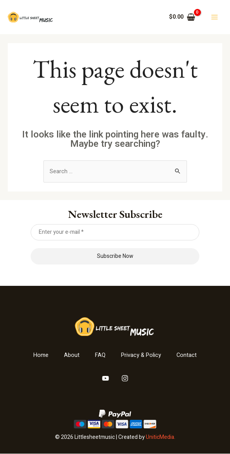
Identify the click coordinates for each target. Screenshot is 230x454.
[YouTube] (105, 378)
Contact (188, 355)
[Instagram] (124, 378)
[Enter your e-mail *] (115, 232)
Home (40, 355)
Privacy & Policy (141, 355)
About (71, 355)
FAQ (100, 355)
